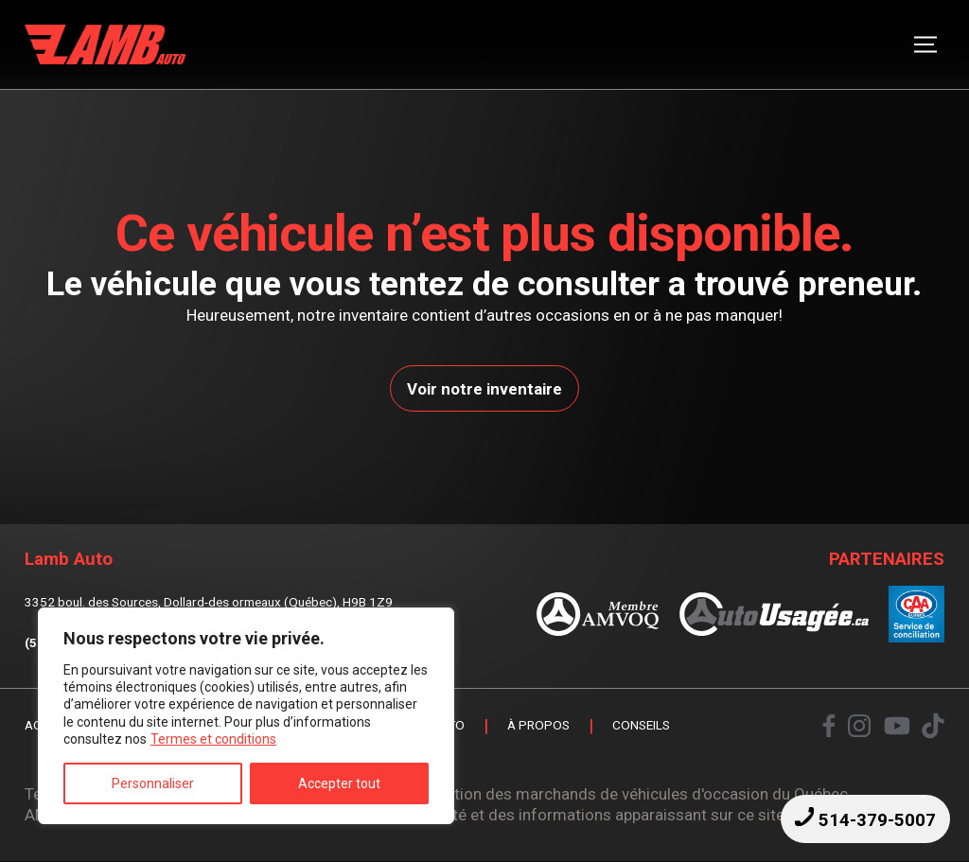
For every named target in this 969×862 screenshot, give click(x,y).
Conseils (641, 726)
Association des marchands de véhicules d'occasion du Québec (622, 793)
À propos (538, 726)
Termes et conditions (213, 739)
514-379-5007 (865, 819)
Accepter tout (339, 783)
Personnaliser (153, 783)
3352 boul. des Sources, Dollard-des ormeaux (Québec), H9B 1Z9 (209, 601)
